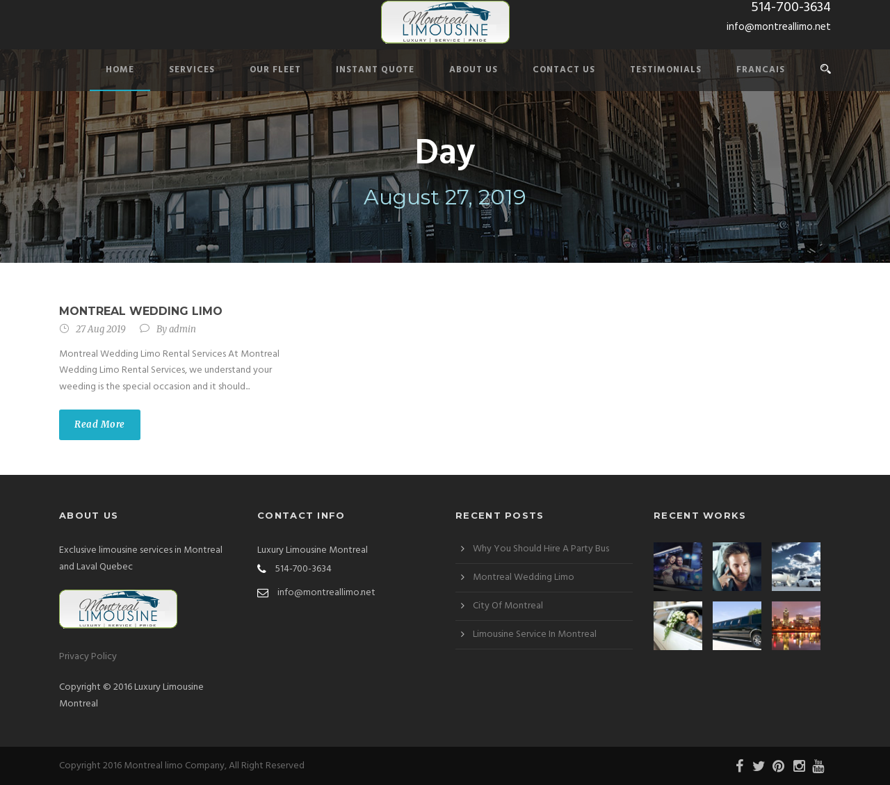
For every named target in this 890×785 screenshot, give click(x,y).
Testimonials (666, 70)
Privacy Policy (88, 657)
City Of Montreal (508, 606)
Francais (760, 70)
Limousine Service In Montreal (535, 634)
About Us (473, 70)
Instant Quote (375, 70)
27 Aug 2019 (101, 329)
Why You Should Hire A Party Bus (541, 549)
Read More (99, 424)
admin (182, 329)
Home (120, 70)
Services (192, 70)
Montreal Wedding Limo (140, 311)
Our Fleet (275, 70)
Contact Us (564, 70)
